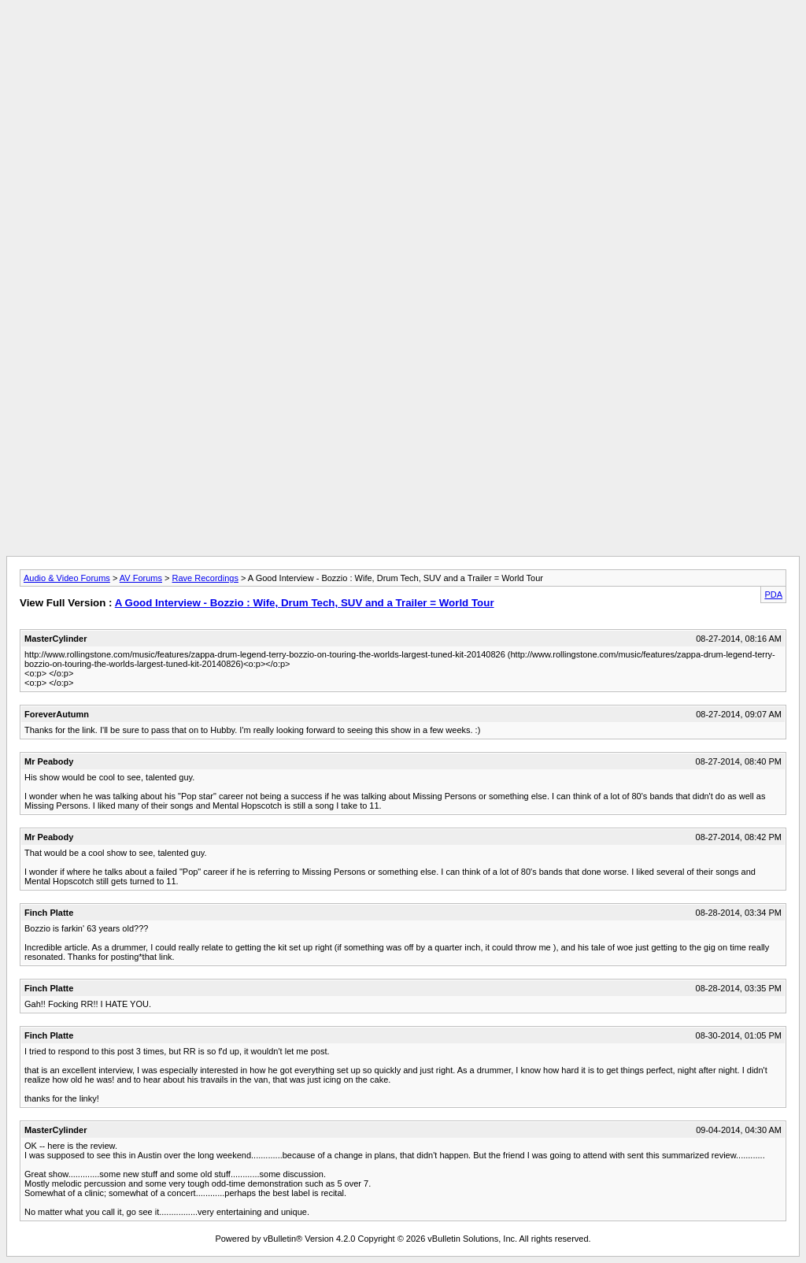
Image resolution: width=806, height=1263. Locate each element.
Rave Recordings (205, 578)
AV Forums (141, 578)
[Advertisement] (403, 41)
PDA (773, 594)
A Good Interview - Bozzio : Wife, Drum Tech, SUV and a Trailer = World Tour (304, 603)
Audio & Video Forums (67, 578)
